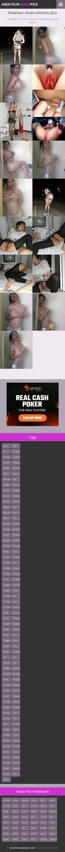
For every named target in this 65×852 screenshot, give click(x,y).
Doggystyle (7, 640)
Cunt (6, 612)
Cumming (7, 601)
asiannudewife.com (44, 839)
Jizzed (6, 757)
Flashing (7, 673)
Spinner (16, 668)
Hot (5, 724)
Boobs (6, 534)
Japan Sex (43, 812)
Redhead (16, 579)
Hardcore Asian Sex (7, 801)
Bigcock (7, 512)
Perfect (16, 540)
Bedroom (7, 501)
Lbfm (6, 779)
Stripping (16, 685)
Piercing (16, 546)
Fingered (7, 668)
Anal (6, 446)
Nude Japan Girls (6, 818)
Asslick (7, 462)
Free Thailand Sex (7, 829)
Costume (7, 585)
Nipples (16, 496)
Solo (15, 657)
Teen (15, 712)
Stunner (16, 690)
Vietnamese (16, 768)
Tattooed (16, 701)
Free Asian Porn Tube (24, 818)
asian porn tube (33, 829)
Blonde (7, 523)
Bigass (6, 507)
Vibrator (16, 762)
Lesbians (16, 451)
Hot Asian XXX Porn (6, 823)
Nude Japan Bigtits (25, 823)
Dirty (6, 635)
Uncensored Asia (44, 818)
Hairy (6, 696)
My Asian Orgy (33, 818)
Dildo (6, 629)
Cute (6, 618)
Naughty (16, 490)
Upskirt (16, 757)
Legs (15, 446)
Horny (6, 718)
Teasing (16, 707)
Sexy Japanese (16, 829)
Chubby (7, 568)
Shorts (16, 612)
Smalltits (16, 651)
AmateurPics (20, 4)
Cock (6, 579)
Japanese (7, 746)
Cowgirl (7, 590)
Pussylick (16, 573)
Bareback (7, 479)
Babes (6, 468)
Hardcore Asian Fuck (34, 823)
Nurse (15, 512)
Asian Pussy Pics (24, 834)
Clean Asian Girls (24, 812)
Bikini (6, 518)
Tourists (16, 746)
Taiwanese (16, 696)
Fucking (7, 685)
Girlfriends (7, 690)
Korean (7, 774)
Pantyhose (16, 534)
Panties (16, 529)
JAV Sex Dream (53, 818)
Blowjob (7, 529)
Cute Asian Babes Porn (6, 834)
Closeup (7, 573)
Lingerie (16, 457)
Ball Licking (7, 474)
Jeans (6, 751)
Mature (16, 473)
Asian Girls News (43, 823)
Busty (6, 551)
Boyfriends (7, 540)
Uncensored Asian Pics (34, 806)
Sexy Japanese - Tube (34, 801)
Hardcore (7, 707)
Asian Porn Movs (33, 834)
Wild (15, 774)
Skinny (16, 629)
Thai (15, 718)
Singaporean (16, 623)
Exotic (6, 646)
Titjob (15, 729)
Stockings (16, 679)
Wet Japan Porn (43, 801)
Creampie (7, 596)
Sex (14, 596)
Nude (15, 507)
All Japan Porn (24, 829)
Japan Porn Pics (43, 834)
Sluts (15, 646)
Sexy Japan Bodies (7, 812)
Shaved (16, 607)
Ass (5, 451)
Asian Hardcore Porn (25, 840)
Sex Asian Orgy (24, 806)
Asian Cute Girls (52, 806)
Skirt (15, 635)
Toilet (15, 735)
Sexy (15, 601)
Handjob (7, 701)
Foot (6, 679)
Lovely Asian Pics (7, 806)
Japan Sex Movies (53, 834)
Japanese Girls (25, 801)
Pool (15, 551)
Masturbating (16, 468)
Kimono (7, 762)
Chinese (7, 562)
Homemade (7, 712)
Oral (15, 518)
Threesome (16, 724)
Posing (16, 557)
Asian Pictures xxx (16, 840)
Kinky (6, 768)
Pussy (15, 568)
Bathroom (7, 490)
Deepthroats (7, 623)
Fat (5, 657)
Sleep (15, 640)
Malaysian (16, 462)
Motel (15, 484)
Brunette (7, 546)
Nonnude (16, 501)
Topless (16, 740)
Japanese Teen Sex (44, 806)
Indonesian (7, 735)
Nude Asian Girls (15, 818)
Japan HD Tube (6, 840)
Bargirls (7, 484)
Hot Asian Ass (33, 840)
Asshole (7, 457)
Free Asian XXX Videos (53, 823)
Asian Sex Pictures (16, 812)
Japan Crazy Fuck (34, 812)
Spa (14, 662)
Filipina (7, 662)
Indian (6, 729)
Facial (6, 651)
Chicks (7, 557)
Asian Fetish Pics (15, 823)
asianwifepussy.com (53, 839)
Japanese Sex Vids (53, 812)
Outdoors (16, 523)
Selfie (15, 590)
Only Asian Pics (15, 801)
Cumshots (7, 607)
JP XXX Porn (43, 829)
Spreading (16, 673)
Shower (16, 618)
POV (15, 562)
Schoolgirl (16, 585)
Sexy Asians (52, 829)
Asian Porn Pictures (16, 834)
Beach (6, 496)
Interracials (7, 740)
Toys (15, 751)
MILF (15, 479)
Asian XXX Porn (15, 806)
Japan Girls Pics (52, 801)
